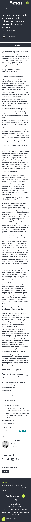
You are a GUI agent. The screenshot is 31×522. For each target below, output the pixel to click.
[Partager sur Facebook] (3, 459)
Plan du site (16, 514)
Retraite (4, 490)
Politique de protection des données (20, 512)
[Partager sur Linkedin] (12, 459)
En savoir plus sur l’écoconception (15, 506)
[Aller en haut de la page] (23, 496)
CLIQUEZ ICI (22, 431)
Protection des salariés (7, 487)
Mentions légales (6, 512)
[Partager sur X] (8, 459)
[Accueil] (16, 3)
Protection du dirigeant (7, 485)
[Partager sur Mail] (17, 459)
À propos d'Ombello (21, 487)
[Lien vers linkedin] (16, 500)
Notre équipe (19, 485)
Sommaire (17, 45)
